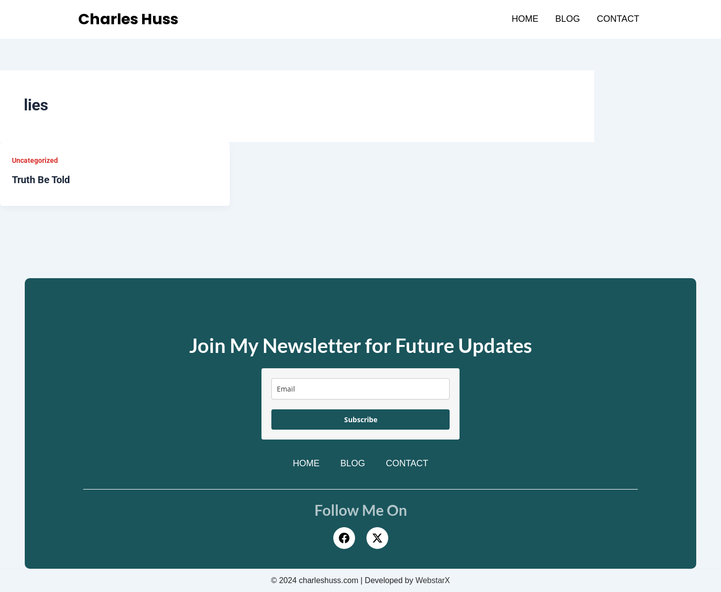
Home (525, 19)
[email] (360, 388)
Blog (567, 19)
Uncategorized (35, 160)
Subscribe (360, 419)
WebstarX (432, 580)
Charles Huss (129, 19)
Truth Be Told (41, 180)
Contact (618, 19)
